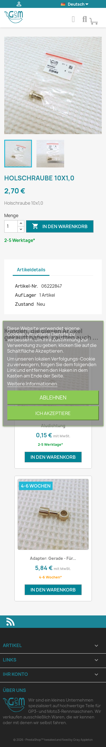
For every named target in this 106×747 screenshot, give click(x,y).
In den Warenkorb (60, 226)
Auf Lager (25, 295)
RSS (10, 621)
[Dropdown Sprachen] (75, 4)
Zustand (24, 304)
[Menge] (11, 226)
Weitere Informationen (32, 384)
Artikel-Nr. (26, 286)
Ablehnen (53, 397)
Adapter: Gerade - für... (53, 558)
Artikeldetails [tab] (31, 270)
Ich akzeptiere (53, 413)
